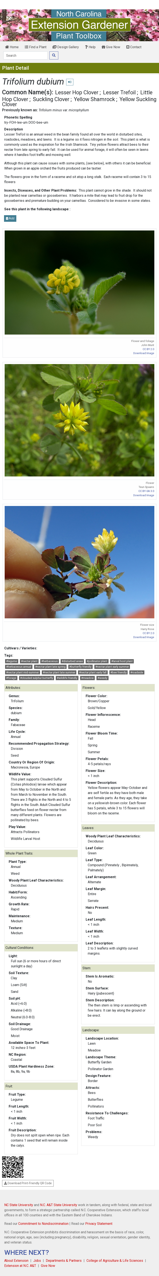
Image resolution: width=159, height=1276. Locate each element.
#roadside (136, 672)
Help (90, 47)
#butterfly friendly (80, 666)
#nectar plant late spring (50, 666)
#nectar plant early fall (92, 672)
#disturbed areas (72, 661)
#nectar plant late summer (59, 672)
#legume (11, 661)
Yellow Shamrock (94, 99)
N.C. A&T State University (58, 1205)
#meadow (87, 678)
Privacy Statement (98, 1224)
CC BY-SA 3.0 (146, 491)
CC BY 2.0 (148, 349)
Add (10, 218)
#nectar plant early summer (112, 666)
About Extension (16, 1261)
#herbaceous (49, 661)
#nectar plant (29, 661)
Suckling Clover (51, 99)
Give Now (111, 47)
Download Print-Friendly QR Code (28, 1183)
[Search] (25, 55)
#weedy (102, 678)
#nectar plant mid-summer (22, 672)
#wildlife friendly (67, 678)
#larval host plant (122, 661)
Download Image (143, 353)
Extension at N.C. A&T (20, 1266)
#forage (11, 678)
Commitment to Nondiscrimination (43, 1224)
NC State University (18, 1205)
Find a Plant (35, 47)
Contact (133, 47)
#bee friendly (118, 672)
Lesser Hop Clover (76, 92)
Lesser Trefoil (119, 92)
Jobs (37, 1261)
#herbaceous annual (18, 666)
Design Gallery (66, 47)
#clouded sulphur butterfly (36, 678)
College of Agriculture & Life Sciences (114, 1261)
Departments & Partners (64, 1261)
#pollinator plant (97, 661)
